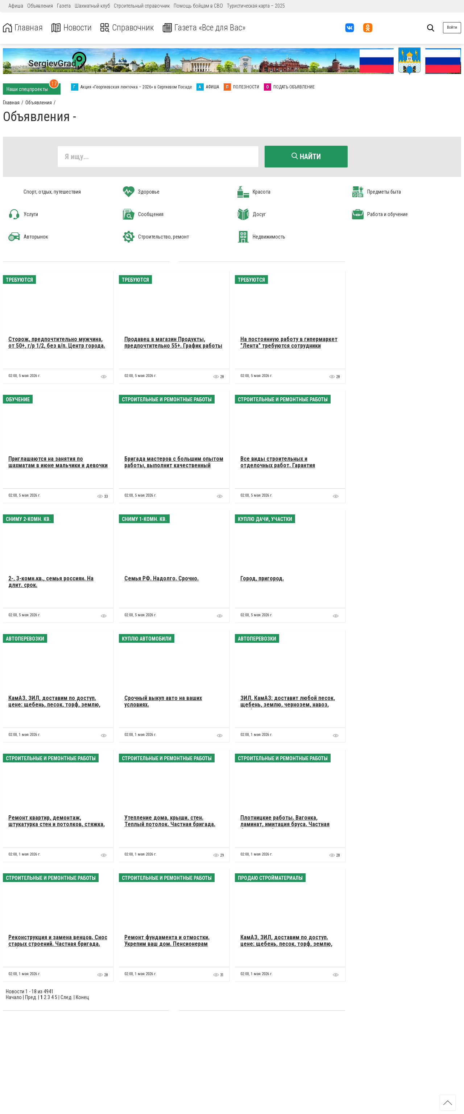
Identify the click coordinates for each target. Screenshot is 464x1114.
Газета (64, 6)
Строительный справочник (142, 6)
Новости (71, 28)
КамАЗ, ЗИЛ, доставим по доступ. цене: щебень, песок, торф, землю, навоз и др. (54, 704)
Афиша (15, 6)
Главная (23, 28)
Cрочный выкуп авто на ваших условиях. (163, 701)
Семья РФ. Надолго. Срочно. (161, 578)
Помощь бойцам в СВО (198, 6)
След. (66, 997)
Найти (306, 156)
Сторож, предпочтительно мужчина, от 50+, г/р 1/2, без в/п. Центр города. (56, 342)
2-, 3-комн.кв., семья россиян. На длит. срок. (51, 581)
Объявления (40, 6)
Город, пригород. (262, 578)
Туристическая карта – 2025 (256, 6)
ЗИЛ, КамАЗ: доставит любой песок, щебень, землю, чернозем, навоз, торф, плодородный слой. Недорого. (288, 704)
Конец (82, 997)
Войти (452, 27)
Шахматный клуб (92, 6)
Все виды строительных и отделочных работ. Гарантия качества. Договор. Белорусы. (279, 465)
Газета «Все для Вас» (206, 28)
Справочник (128, 28)
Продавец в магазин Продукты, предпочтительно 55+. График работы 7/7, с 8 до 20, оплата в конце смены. (173, 345)
